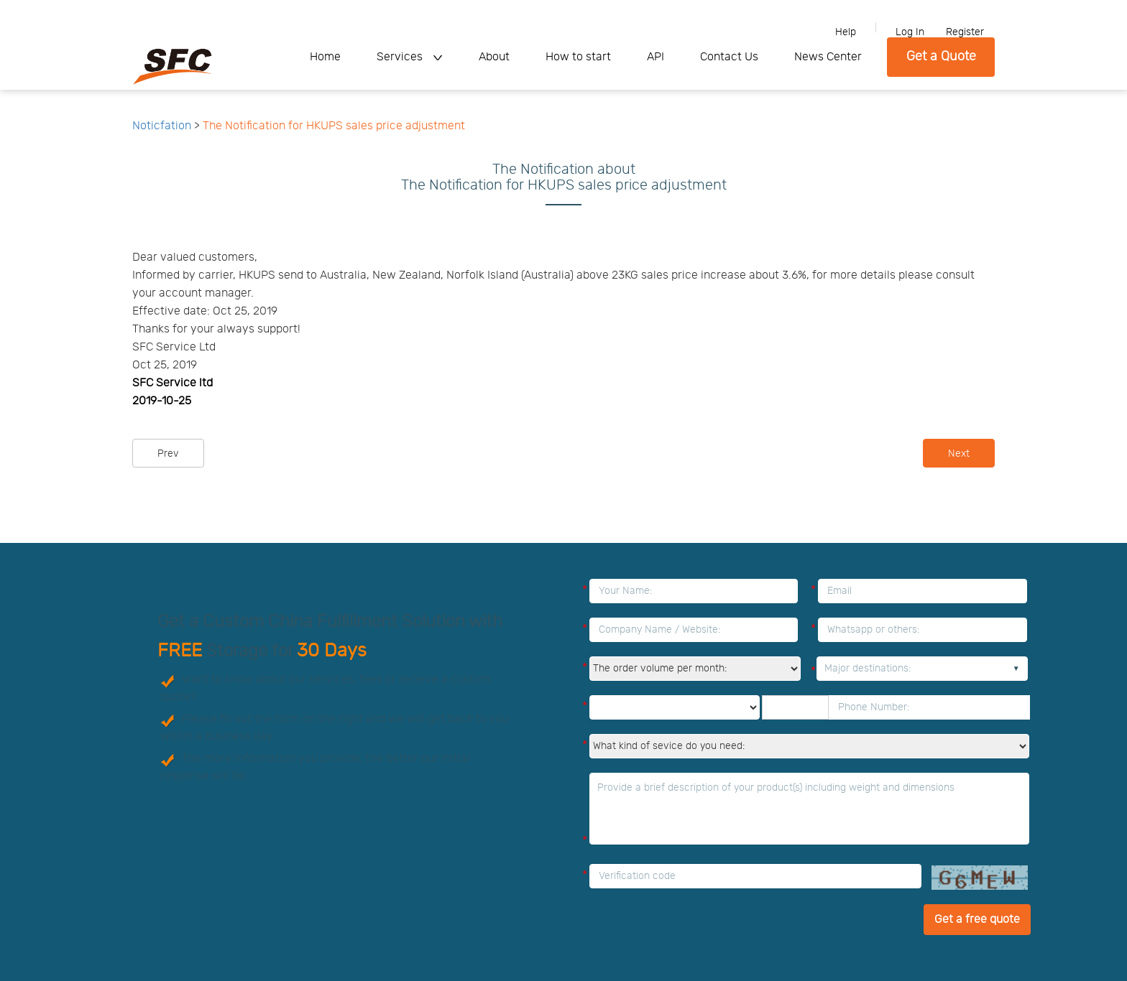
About (494, 56)
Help (845, 32)
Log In (910, 32)
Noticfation (161, 125)
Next (959, 454)
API (655, 56)
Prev (168, 454)
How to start (578, 56)
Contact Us (729, 56)
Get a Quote (941, 56)
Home (325, 56)
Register (965, 32)
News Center (828, 56)
